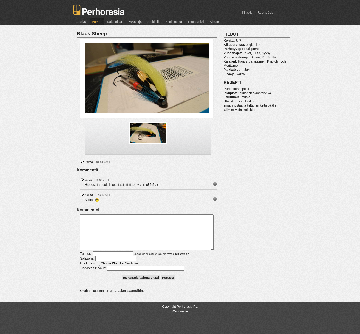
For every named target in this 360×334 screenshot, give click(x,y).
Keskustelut (173, 22)
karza (89, 162)
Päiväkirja (135, 22)
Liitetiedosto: (89, 270)
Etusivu (81, 22)
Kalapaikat (114, 22)
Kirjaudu (247, 12)
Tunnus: (86, 260)
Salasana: (87, 265)
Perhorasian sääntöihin (125, 297)
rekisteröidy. (182, 260)
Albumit (215, 22)
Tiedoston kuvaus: (93, 275)
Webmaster (180, 318)
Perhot (96, 22)
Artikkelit (153, 22)
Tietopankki (196, 22)
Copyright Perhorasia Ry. (180, 313)
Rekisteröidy (265, 12)
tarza (88, 179)
